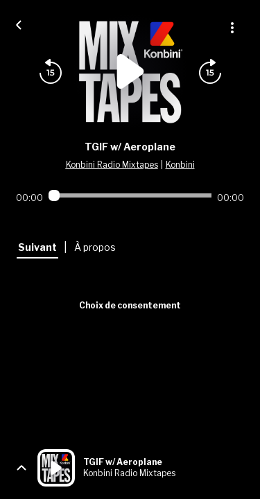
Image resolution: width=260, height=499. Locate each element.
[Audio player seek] (130, 195)
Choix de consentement (130, 305)
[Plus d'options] (232, 28)
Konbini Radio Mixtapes (112, 164)
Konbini (180, 164)
